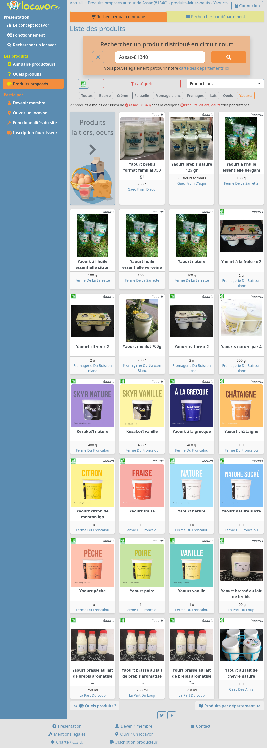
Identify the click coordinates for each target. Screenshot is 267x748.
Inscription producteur (134, 742)
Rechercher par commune (118, 16)
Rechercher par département (215, 16)
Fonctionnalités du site (32, 122)
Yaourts (245, 95)
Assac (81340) (138, 105)
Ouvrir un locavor (27, 113)
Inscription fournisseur (32, 132)
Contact (200, 726)
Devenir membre (26, 103)
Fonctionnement (26, 35)
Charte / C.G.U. (66, 742)
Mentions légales (67, 734)
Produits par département (229, 706)
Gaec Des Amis (241, 689)
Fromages (195, 95)
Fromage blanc (168, 95)
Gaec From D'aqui (142, 189)
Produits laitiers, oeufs (200, 105)
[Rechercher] (228, 57)
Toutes (87, 95)
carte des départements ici (204, 68)
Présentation (67, 726)
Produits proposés (27, 84)
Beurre (105, 95)
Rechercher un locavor (31, 45)
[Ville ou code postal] (160, 57)
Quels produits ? (94, 706)
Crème (122, 95)
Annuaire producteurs (31, 64)
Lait (213, 95)
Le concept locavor (28, 25)
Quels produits (24, 74)
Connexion (247, 5)
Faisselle (142, 95)
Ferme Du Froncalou (92, 450)
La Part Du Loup (241, 609)
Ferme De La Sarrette (241, 183)
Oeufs (228, 95)
